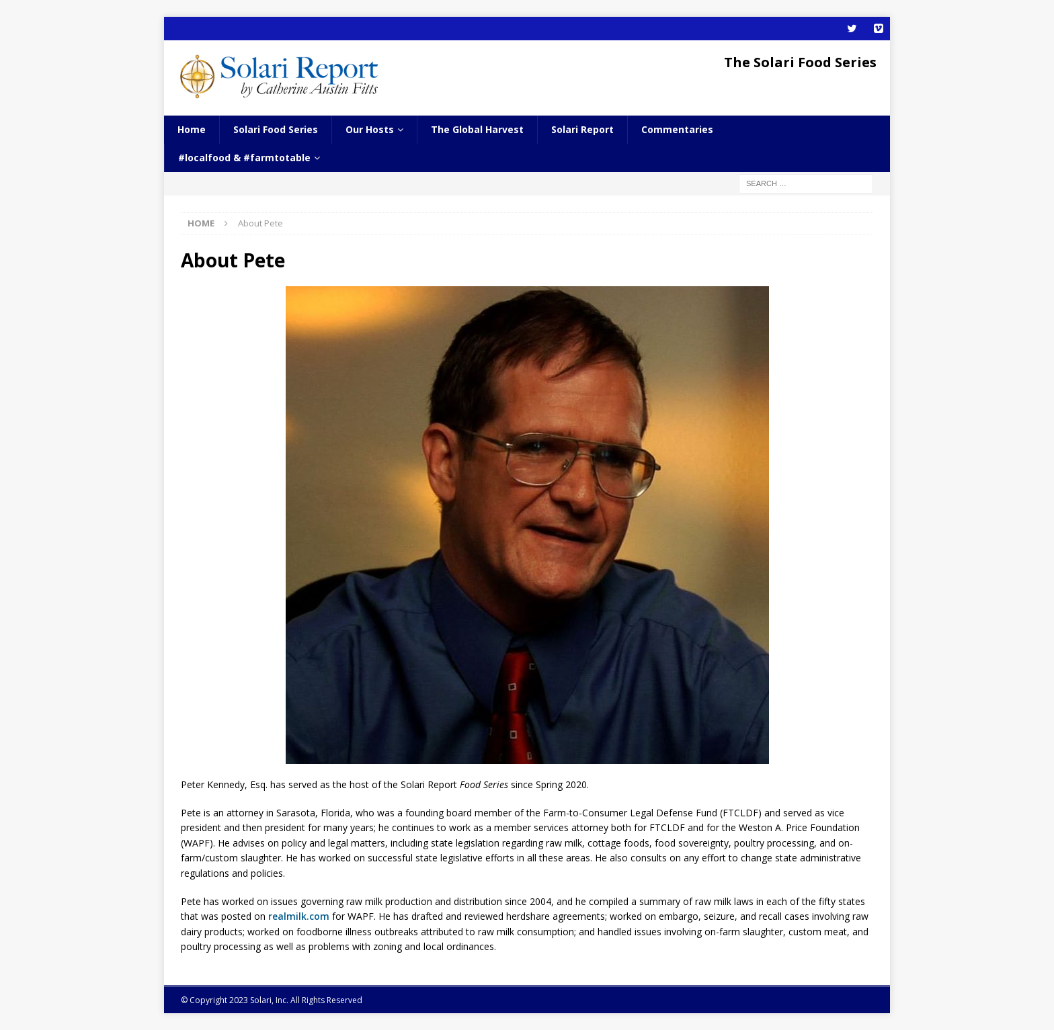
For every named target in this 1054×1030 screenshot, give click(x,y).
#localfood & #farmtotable (244, 157)
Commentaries (677, 129)
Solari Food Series (275, 129)
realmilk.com (298, 916)
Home (191, 129)
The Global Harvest (477, 129)
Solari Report (582, 129)
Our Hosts (370, 129)
